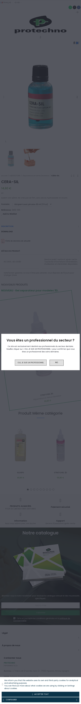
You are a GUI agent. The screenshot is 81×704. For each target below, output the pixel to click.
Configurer (40, 699)
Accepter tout (40, 694)
